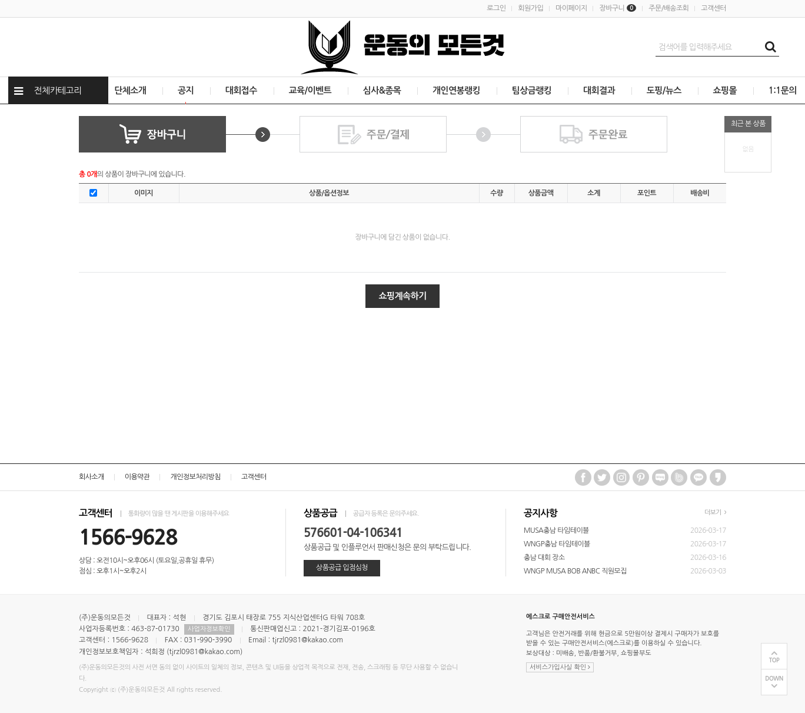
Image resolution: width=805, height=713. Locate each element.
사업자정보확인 (209, 629)
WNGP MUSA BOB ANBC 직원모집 (575, 571)
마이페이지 (571, 8)
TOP (774, 660)
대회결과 (599, 90)
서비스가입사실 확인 (560, 667)
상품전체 (0, 104)
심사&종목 (382, 90)
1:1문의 (783, 90)
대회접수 (241, 90)
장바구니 (617, 8)
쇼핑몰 (725, 90)
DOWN (774, 678)
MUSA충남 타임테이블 (556, 530)
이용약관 (137, 476)
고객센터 (713, 8)
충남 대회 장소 (544, 557)
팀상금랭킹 (532, 90)
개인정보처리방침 (195, 476)
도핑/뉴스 (664, 90)
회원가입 (530, 8)
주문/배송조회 (668, 8)
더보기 (715, 512)
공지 (186, 90)
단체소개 (130, 90)
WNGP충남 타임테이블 (557, 544)
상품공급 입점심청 (342, 567)
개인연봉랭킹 (456, 90)
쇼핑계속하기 (402, 295)
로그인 (496, 8)
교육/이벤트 (310, 90)
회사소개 (91, 476)
